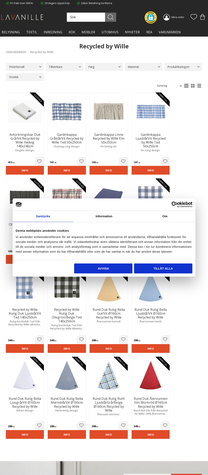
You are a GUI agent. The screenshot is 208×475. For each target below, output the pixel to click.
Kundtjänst (113, 443)
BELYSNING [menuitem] (11, 32)
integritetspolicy (134, 396)
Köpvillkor (113, 447)
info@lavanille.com (26, 463)
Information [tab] (104, 216)
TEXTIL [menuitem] (31, 32)
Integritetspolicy (66, 451)
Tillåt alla (163, 268)
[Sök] (113, 17)
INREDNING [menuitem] (53, 32)
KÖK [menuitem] (72, 32)
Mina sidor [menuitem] (177, 17)
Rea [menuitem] (149, 32)
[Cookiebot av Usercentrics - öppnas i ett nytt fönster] (174, 204)
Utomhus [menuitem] (110, 32)
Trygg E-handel (66, 443)
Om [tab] (164, 216)
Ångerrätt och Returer (70, 447)
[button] (194, 17)
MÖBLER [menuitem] (88, 32)
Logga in (112, 462)
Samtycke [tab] (43, 216)
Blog (59, 460)
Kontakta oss (64, 455)
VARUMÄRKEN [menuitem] (170, 32)
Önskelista (113, 466)
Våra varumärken (67, 464)
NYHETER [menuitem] (132, 32)
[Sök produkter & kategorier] (96, 17)
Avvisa (103, 268)
